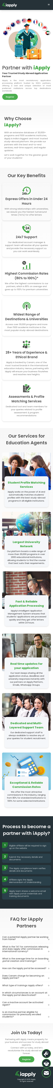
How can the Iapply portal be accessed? (24, 968)
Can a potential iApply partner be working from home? (25, 938)
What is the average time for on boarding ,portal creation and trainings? (25, 959)
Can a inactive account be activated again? (22, 1003)
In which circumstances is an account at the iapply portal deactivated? (24, 994)
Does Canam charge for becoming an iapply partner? (23, 977)
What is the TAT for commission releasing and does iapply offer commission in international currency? (25, 949)
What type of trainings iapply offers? (22, 985)
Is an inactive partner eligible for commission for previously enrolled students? (21, 1014)
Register (10, 97)
